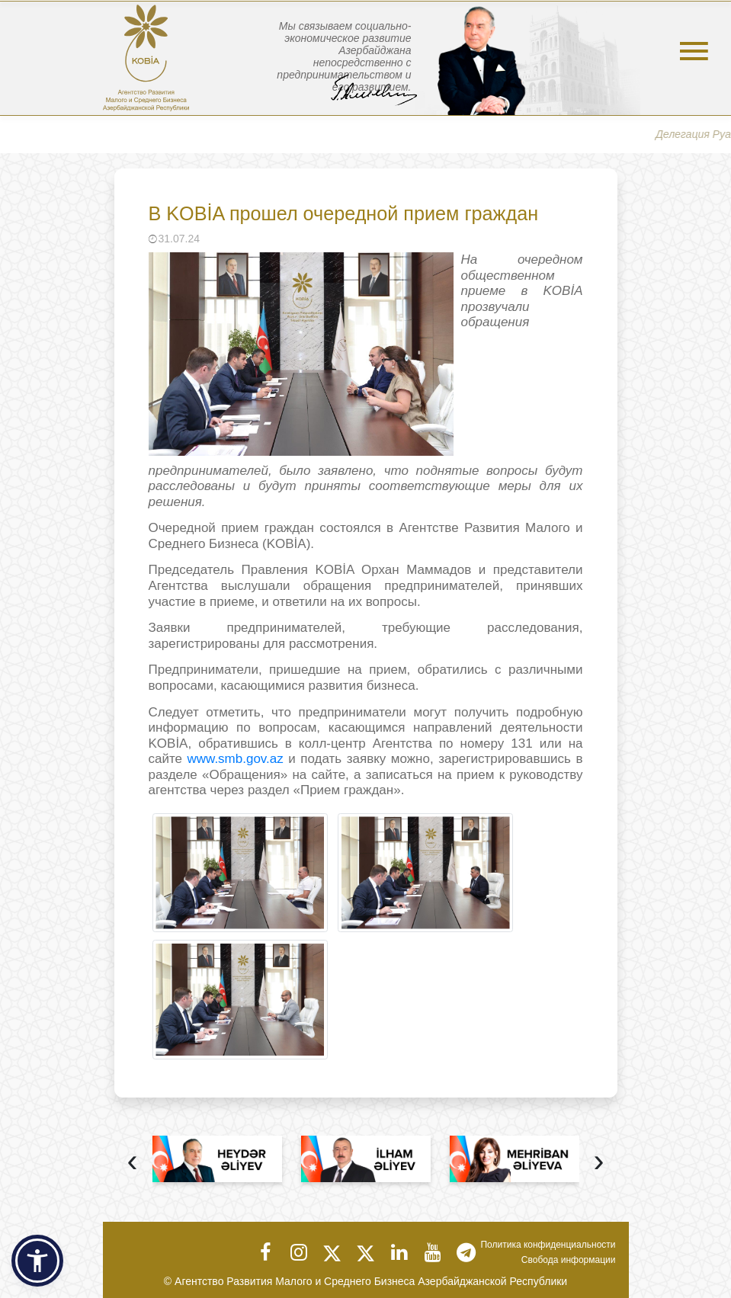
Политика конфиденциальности (547, 1244)
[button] (37, 1261)
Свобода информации (568, 1260)
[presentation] (132, 1163)
